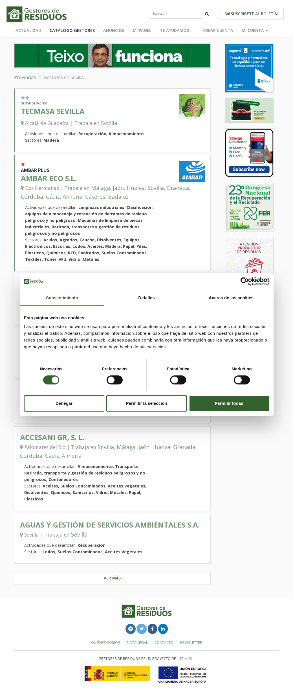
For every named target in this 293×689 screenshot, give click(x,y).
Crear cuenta (218, 30)
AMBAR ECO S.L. (48, 178)
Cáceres (95, 196)
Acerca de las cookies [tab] (231, 297)
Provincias (25, 77)
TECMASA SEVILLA (53, 111)
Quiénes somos (105, 642)
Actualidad (28, 30)
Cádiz (53, 196)
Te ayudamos (174, 30)
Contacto (164, 642)
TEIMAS (186, 658)
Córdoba (32, 196)
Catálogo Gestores (72, 30)
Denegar (64, 403)
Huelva (136, 188)
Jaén (118, 188)
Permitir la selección (146, 403)
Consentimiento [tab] (62, 297)
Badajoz (118, 196)
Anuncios (113, 30)
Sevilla (109, 123)
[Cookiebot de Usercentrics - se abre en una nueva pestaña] (244, 281)
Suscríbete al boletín (251, 13)
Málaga (100, 188)
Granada (178, 188)
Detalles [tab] (146, 297)
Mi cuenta (255, 30)
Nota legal (137, 642)
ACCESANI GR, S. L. (52, 437)
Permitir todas (229, 403)
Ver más (112, 578)
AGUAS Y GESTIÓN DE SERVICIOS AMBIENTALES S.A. (110, 525)
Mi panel (142, 30)
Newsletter (191, 642)
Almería (72, 196)
